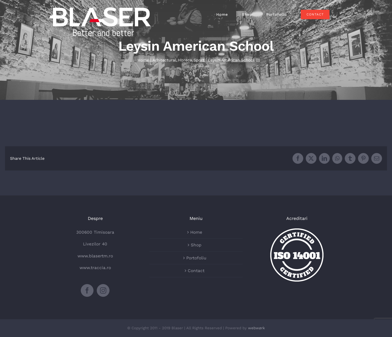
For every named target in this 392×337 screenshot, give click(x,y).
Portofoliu (196, 257)
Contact (196, 270)
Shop (196, 244)
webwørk (256, 328)
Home (196, 232)
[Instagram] (103, 290)
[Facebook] (87, 290)
